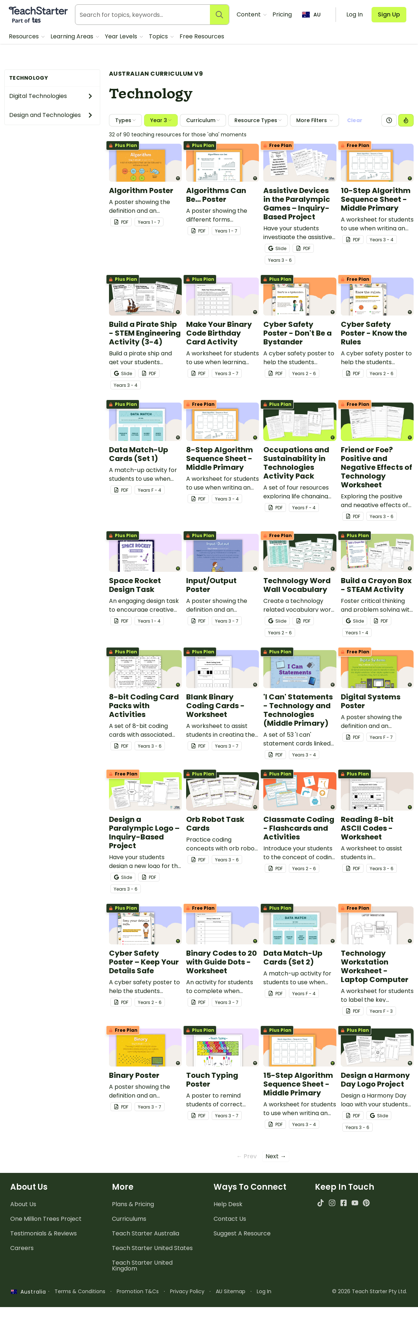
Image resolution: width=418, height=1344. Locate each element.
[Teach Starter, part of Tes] (38, 15)
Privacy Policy (187, 1309)
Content (249, 14)
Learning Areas (72, 36)
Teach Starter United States (152, 1265)
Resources (24, 36)
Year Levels (122, 36)
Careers (22, 1265)
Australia (28, 1309)
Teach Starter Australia (145, 1251)
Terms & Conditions (79, 1309)
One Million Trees (46, 1236)
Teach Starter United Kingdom (142, 1283)
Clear (354, 120)
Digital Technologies (51, 96)
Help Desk (228, 1221)
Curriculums (129, 1236)
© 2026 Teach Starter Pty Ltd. (369, 1309)
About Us (23, 1221)
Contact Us (230, 1236)
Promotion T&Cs (138, 1309)
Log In (264, 1309)
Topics (159, 36)
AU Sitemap (230, 1309)
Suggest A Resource (242, 1251)
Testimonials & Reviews (43, 1251)
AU (311, 14)
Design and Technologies (51, 115)
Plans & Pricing (133, 1221)
